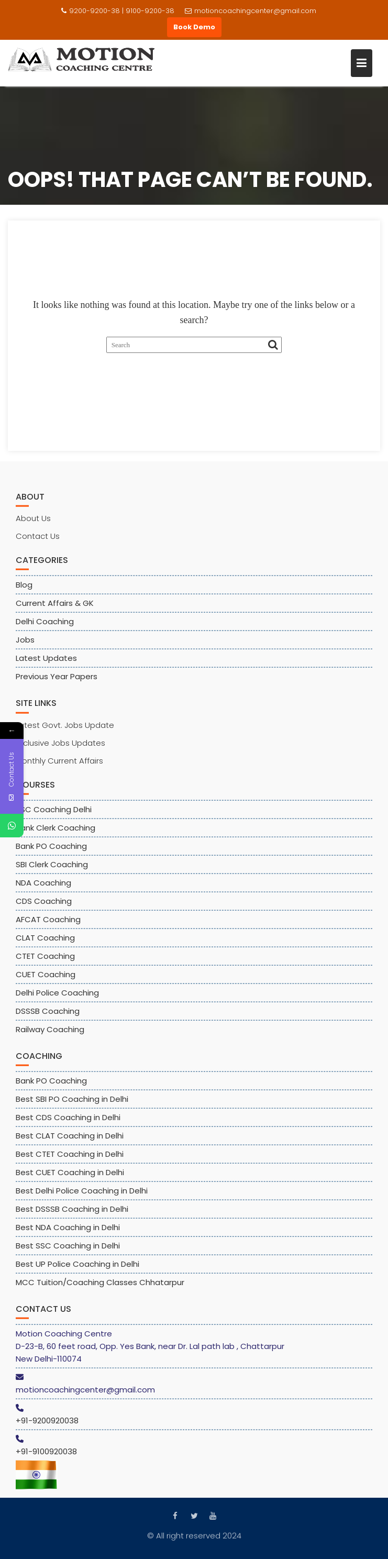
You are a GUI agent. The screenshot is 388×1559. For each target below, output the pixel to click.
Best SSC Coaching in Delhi (68, 1250)
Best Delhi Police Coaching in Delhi (82, 1195)
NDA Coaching (43, 887)
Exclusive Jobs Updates (60, 748)
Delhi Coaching (45, 627)
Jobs (25, 645)
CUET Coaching (45, 979)
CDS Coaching (44, 906)
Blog (24, 590)
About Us (33, 523)
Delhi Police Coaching (57, 997)
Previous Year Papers (56, 682)
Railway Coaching (50, 1034)
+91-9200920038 (47, 1425)
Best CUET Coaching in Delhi (70, 1177)
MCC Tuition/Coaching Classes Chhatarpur (100, 1287)
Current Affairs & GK (55, 608)
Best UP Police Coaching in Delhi (77, 1269)
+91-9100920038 (46, 1456)
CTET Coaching (45, 961)
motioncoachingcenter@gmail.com (250, 11)
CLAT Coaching (45, 942)
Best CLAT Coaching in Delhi (70, 1140)
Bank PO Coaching (51, 851)
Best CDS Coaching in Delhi (68, 1122)
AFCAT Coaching (48, 924)
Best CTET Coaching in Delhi (70, 1159)
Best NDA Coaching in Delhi (68, 1232)
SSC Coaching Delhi (54, 814)
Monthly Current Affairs (59, 765)
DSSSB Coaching (48, 1016)
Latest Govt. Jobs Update (65, 730)
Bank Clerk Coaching (55, 832)
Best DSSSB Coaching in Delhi (72, 1214)
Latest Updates (46, 663)
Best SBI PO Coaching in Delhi (72, 1104)
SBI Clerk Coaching (52, 869)
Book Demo (194, 27)
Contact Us (38, 541)
